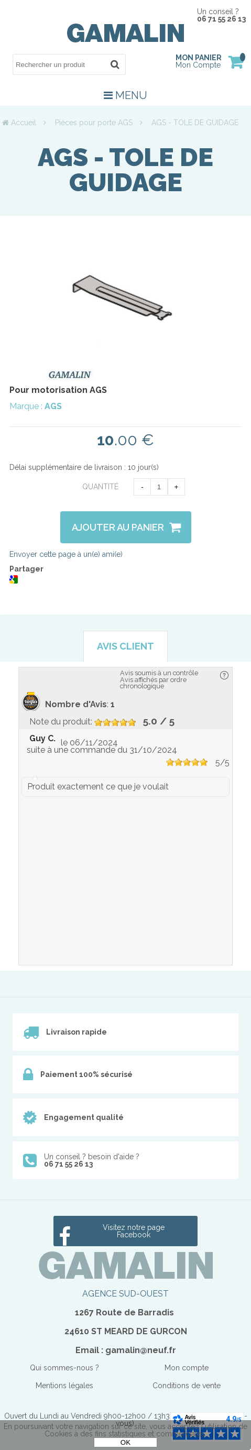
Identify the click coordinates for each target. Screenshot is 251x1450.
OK (125, 1442)
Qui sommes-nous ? (64, 1368)
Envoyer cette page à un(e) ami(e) (66, 554)
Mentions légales (64, 1385)
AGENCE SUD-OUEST (125, 1294)
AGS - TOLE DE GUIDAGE (125, 169)
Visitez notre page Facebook (134, 1231)
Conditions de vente (186, 1385)
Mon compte (187, 1368)
